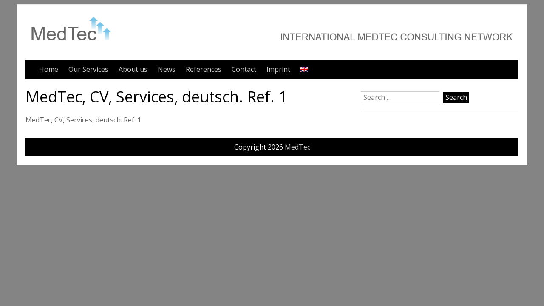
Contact (244, 69)
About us (133, 69)
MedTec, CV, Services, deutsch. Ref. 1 (83, 120)
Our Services (88, 69)
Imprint (278, 69)
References (203, 69)
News (167, 69)
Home (48, 69)
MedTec (297, 147)
